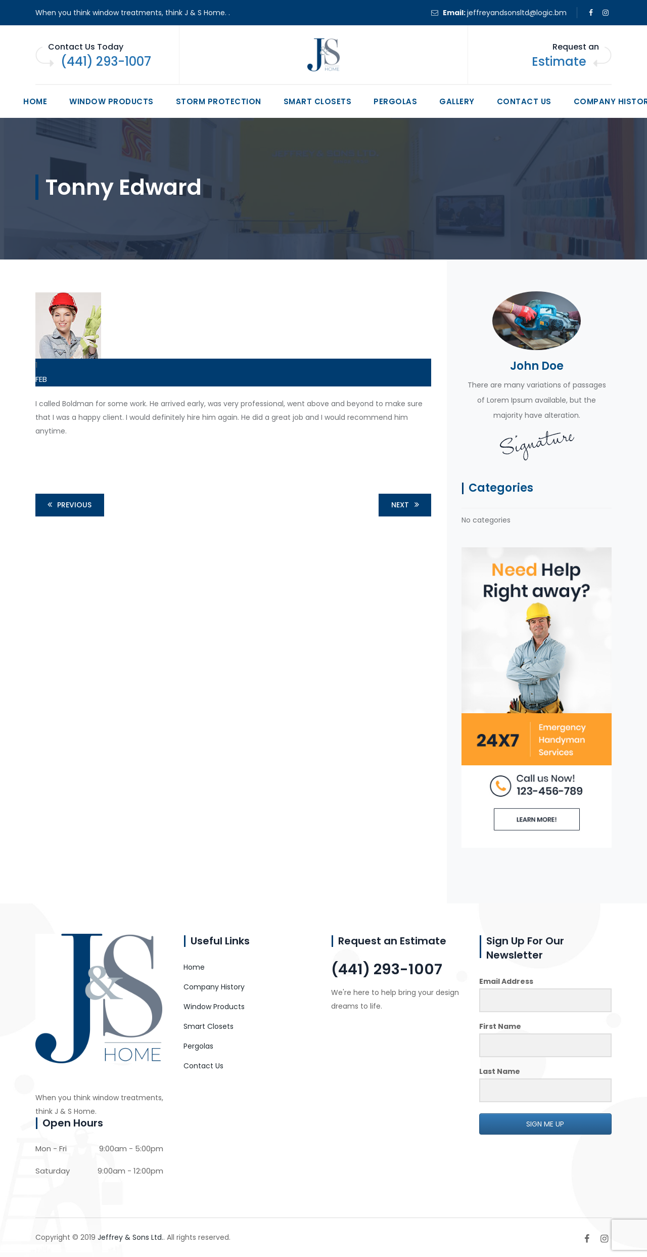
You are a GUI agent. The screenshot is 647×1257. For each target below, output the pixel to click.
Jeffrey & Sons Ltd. (130, 1237)
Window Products (111, 101)
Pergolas (395, 101)
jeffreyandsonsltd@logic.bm (517, 13)
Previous (67, 505)
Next (406, 505)
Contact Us (524, 101)
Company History (214, 987)
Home (35, 101)
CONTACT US (369, 1041)
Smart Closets (318, 101)
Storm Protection (218, 101)
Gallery (457, 101)
